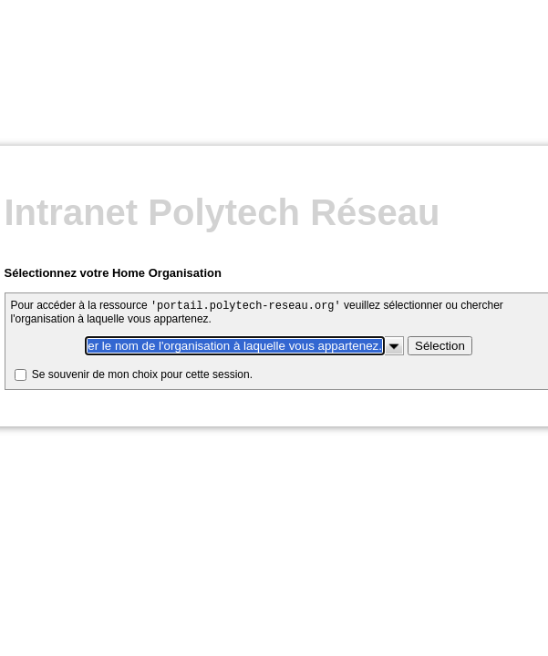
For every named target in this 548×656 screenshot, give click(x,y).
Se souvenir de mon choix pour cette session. (145, 216)
